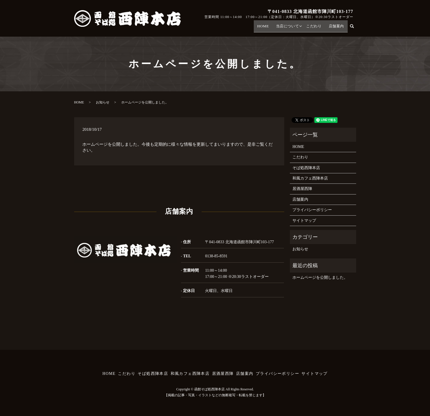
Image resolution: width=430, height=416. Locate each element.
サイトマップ (304, 220)
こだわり (316, 28)
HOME (267, 28)
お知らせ (102, 102)
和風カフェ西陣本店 (310, 178)
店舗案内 (337, 28)
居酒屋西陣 (302, 189)
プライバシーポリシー (312, 210)
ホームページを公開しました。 (320, 277)
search (354, 28)
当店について (290, 28)
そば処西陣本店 (306, 168)
